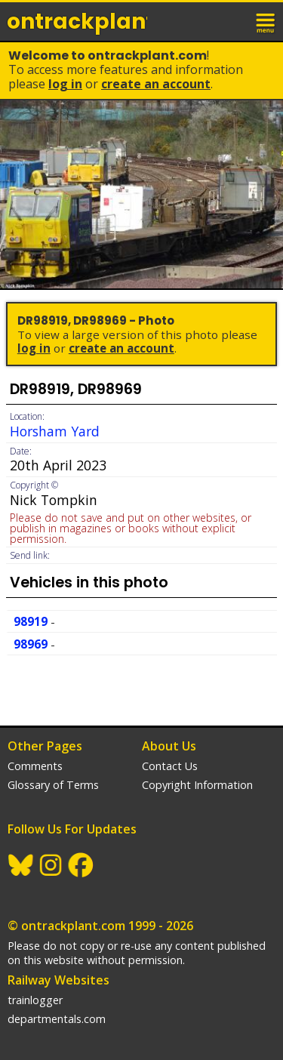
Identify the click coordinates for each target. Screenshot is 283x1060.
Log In (65, 83)
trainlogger (35, 1000)
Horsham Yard (55, 431)
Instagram (51, 865)
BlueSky (21, 865)
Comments (35, 766)
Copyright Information (197, 785)
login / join (233, 21)
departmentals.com (57, 1019)
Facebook (81, 865)
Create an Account (156, 83)
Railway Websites (58, 980)
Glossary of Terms (53, 785)
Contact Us (170, 766)
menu (266, 21)
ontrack (77, 21)
